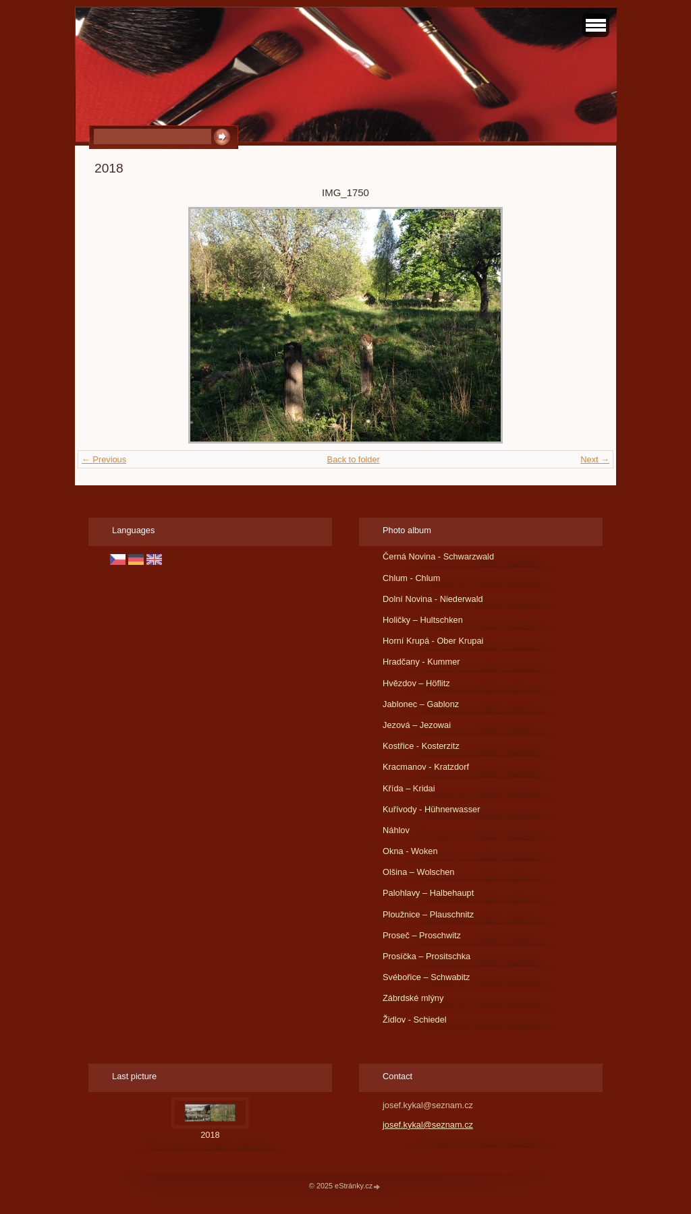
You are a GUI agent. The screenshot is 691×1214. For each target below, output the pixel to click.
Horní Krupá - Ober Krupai (433, 641)
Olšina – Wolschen (418, 872)
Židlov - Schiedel (415, 1019)
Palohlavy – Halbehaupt (428, 893)
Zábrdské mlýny (413, 998)
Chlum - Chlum (411, 578)
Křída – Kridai (409, 788)
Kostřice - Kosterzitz (421, 746)
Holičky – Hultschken (423, 620)
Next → (594, 459)
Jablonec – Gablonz (421, 704)
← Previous (104, 459)
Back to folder (353, 459)
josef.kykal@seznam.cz (428, 1125)
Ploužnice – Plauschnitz (428, 914)
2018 (209, 1135)
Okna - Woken (410, 851)
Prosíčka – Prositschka (426, 956)
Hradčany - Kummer (421, 662)
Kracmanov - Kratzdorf (426, 767)
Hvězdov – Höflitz (416, 683)
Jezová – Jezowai (417, 725)
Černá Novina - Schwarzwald (438, 556)
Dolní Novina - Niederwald (433, 599)
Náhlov (396, 830)
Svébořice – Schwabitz (426, 977)
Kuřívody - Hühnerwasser (431, 809)
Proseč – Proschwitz (422, 935)
